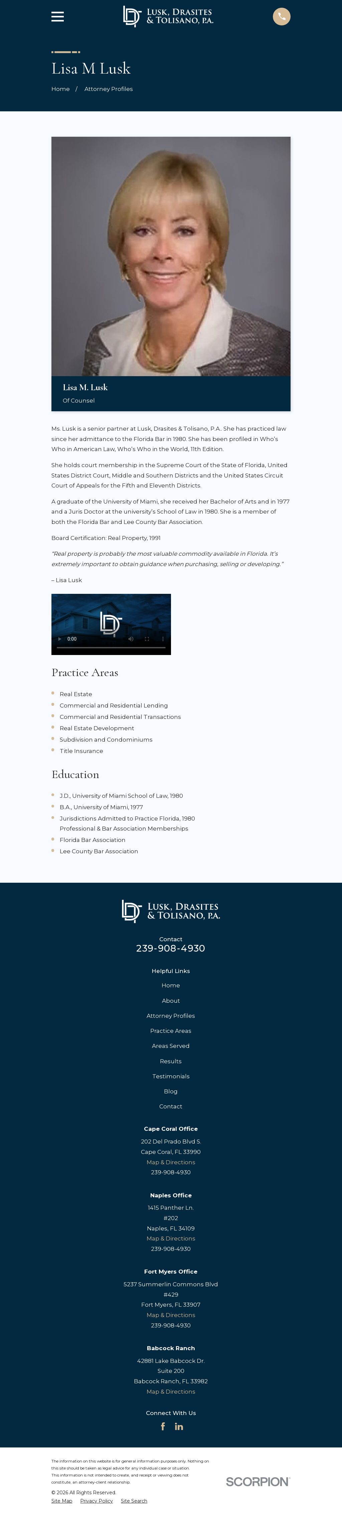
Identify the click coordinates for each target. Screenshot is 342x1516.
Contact (170, 1106)
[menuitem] (61, 1501)
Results (171, 1061)
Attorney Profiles (171, 1015)
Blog (171, 1091)
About (171, 1000)
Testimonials (171, 1076)
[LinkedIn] (179, 1426)
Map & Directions (171, 1162)
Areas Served (171, 1046)
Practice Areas (170, 1030)
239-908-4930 (170, 948)
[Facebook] (163, 1426)
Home (171, 985)
